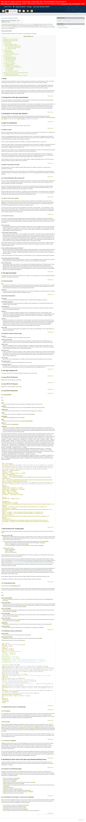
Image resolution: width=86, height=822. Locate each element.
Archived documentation (63, 27)
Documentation (60, 23)
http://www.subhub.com (11, 118)
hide (32, 36)
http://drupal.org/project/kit (18, 562)
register (47, 814)
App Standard (28, 24)
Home (13, 7)
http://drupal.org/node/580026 (18, 561)
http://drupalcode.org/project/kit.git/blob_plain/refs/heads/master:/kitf (36, 562)
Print (33, 814)
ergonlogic (8, 20)
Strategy (29, 6)
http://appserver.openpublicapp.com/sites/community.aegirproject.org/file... (18, 683)
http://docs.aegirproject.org (11, 4)
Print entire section (39, 814)
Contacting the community (70, 4)
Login (44, 814)
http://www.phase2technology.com (31, 118)
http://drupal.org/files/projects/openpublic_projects (34, 675)
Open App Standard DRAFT (41, 6)
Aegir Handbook (20, 6)
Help (84, 14)
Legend (2, 21)
